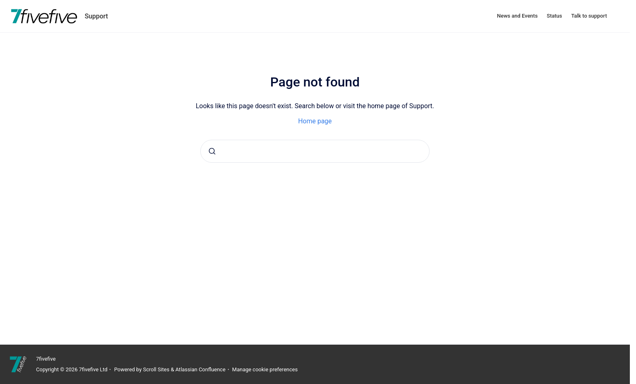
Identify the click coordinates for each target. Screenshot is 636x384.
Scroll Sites (156, 369)
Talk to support (589, 16)
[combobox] (315, 151)
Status (554, 16)
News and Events (517, 16)
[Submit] (212, 151)
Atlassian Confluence (200, 369)
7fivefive (46, 359)
